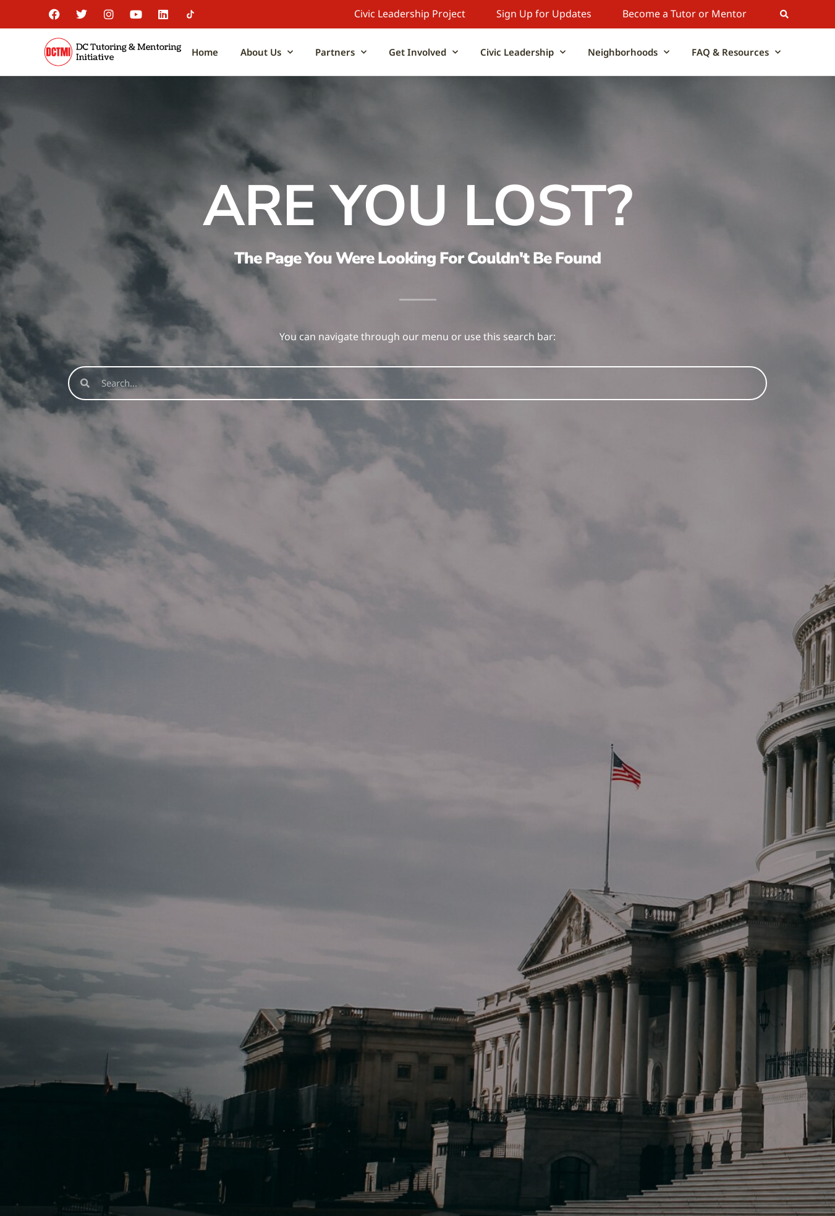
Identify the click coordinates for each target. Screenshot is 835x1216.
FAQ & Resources (736, 52)
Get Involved (423, 52)
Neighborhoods (628, 52)
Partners (341, 52)
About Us (266, 52)
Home (205, 52)
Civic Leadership (523, 52)
